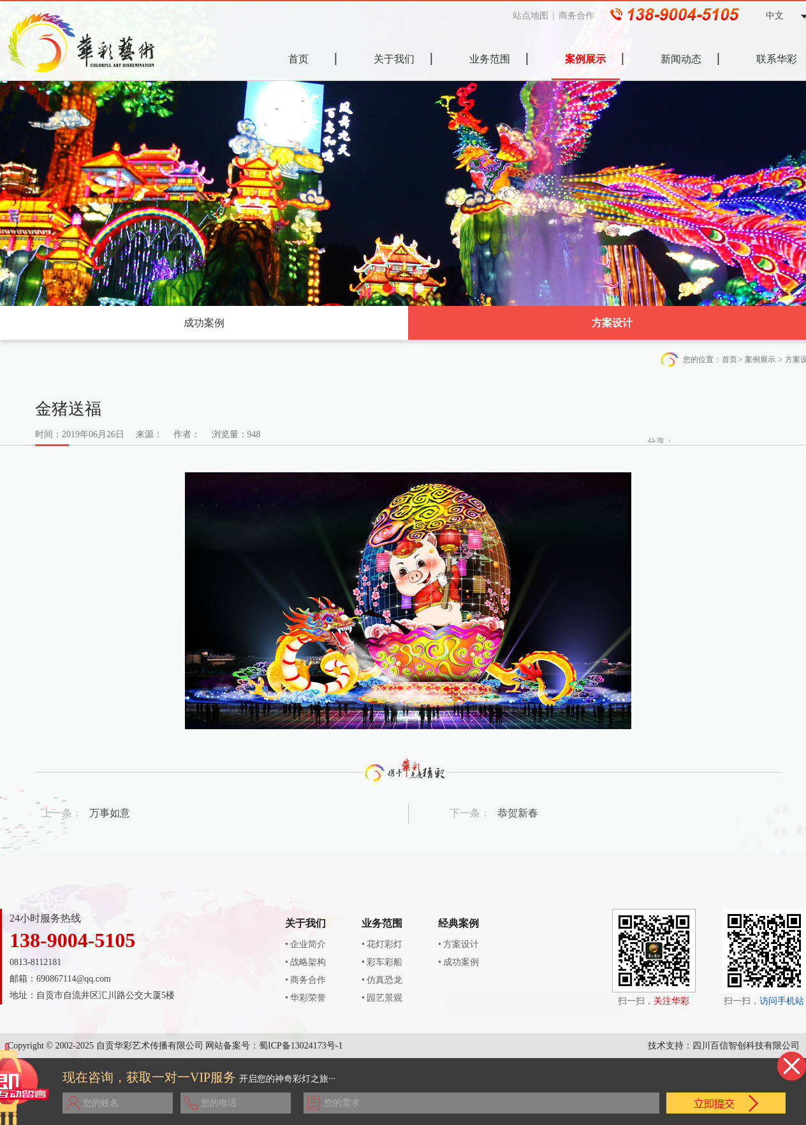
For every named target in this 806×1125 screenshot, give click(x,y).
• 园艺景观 (382, 998)
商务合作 (580, 15)
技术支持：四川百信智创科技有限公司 (724, 1045)
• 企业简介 (305, 944)
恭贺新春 (517, 813)
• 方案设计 (458, 944)
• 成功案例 (458, 962)
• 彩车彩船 (382, 962)
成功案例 (204, 322)
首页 (729, 359)
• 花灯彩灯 (382, 944)
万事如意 (109, 813)
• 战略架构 (305, 962)
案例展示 (760, 359)
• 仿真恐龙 (382, 980)
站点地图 (534, 15)
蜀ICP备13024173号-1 (300, 1045)
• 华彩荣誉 (305, 998)
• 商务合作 (305, 980)
